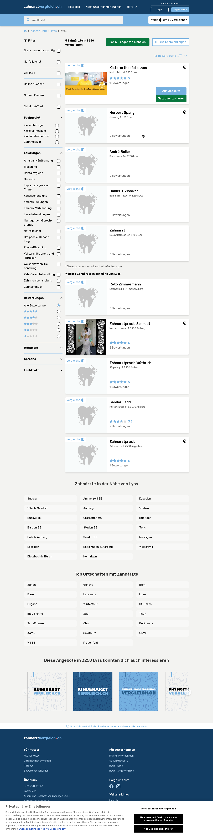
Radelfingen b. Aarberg (98, 546)
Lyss (54, 31)
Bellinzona (146, 623)
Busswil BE (34, 518)
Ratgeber (74, 6)
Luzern (143, 594)
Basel (30, 594)
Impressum (30, 791)
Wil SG (31, 642)
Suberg (32, 498)
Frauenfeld (90, 642)
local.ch (113, 800)
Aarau (31, 633)
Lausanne (89, 594)
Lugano (32, 604)
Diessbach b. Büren (39, 556)
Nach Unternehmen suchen (104, 6)
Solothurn (89, 633)
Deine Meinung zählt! (108, 726)
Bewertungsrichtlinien (36, 770)
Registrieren (180, 9)
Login (159, 9)
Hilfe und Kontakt (33, 786)
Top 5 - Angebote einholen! (127, 42)
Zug (86, 613)
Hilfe (132, 6)
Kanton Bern (39, 31)
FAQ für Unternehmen (121, 755)
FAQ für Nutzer (32, 755)
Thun (142, 613)
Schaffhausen (36, 623)
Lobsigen (33, 546)
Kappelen (145, 498)
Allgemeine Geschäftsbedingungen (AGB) (47, 796)
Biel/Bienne (35, 613)
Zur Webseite (171, 91)
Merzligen (145, 537)
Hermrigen (90, 556)
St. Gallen (145, 604)
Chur (86, 623)
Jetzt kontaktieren (171, 98)
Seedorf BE (90, 537)
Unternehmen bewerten (37, 760)
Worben (144, 508)
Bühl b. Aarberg (37, 537)
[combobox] (76, 20)
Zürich (31, 584)
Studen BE (90, 527)
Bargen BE (34, 527)
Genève (88, 584)
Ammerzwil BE (92, 498)
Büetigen (145, 518)
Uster (142, 633)
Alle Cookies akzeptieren (158, 829)
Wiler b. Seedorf (37, 508)
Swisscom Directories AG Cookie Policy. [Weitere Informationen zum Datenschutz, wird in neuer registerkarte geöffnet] (42, 829)
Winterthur (90, 604)
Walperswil (146, 546)
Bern (142, 584)
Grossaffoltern (92, 518)
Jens (142, 527)
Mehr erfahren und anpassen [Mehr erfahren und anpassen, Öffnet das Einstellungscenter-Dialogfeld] (158, 808)
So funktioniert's (118, 760)
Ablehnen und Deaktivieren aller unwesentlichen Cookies (159, 818)
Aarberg (88, 508)
